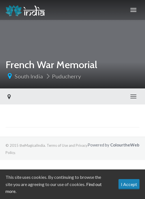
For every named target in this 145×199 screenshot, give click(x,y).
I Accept (129, 184)
